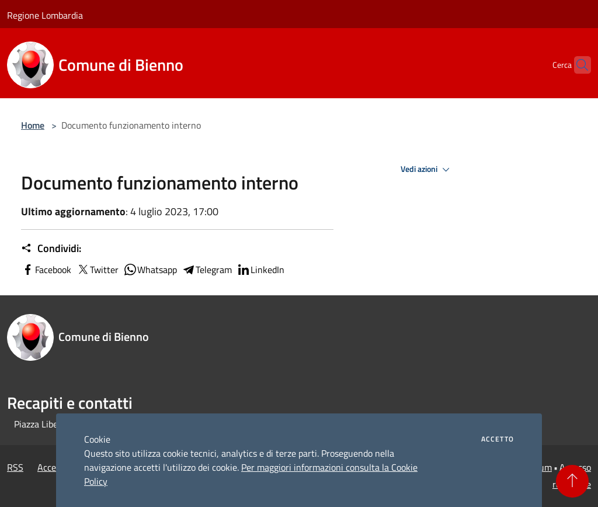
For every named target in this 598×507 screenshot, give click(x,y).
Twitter (97, 270)
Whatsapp (150, 270)
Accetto (497, 439)
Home (32, 125)
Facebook (46, 270)
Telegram (207, 270)
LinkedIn (260, 270)
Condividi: (51, 248)
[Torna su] (572, 481)
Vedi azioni (427, 170)
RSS (15, 467)
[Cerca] (577, 65)
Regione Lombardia (45, 15)
